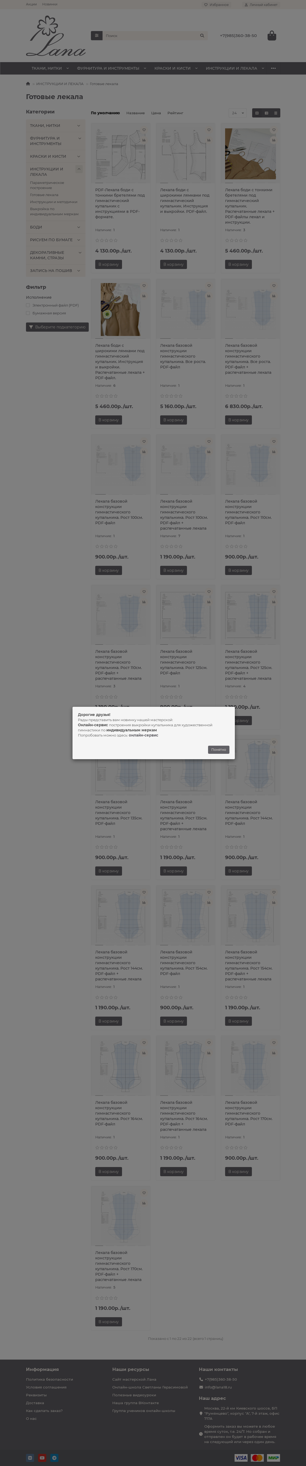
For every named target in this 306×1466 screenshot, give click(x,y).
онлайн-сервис (143, 735)
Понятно (218, 750)
